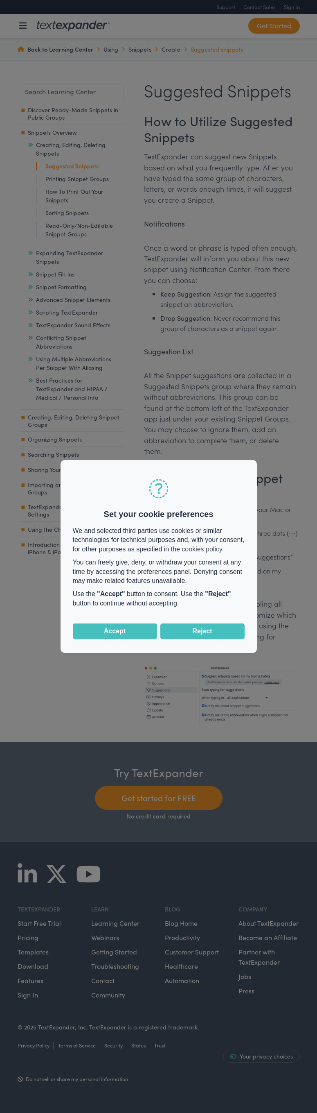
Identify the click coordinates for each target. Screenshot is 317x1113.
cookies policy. (203, 549)
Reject (202, 631)
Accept (115, 631)
